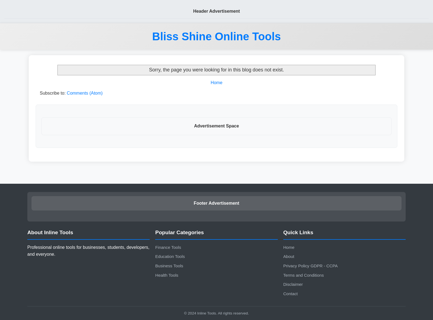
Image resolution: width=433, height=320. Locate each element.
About (288, 256)
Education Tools (170, 256)
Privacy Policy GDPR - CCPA (310, 265)
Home (217, 82)
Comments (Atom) (85, 93)
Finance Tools (168, 247)
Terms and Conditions (303, 275)
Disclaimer (293, 284)
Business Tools (169, 265)
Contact (290, 293)
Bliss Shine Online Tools (216, 36)
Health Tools (166, 275)
